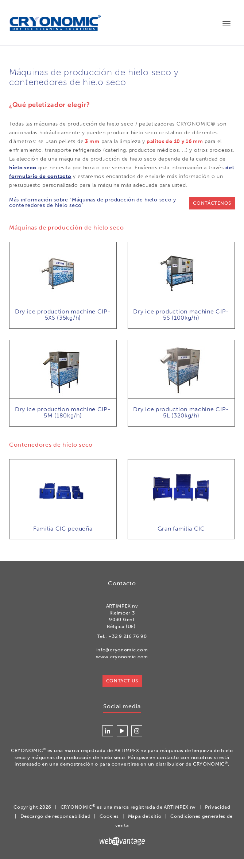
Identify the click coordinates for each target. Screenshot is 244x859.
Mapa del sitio (145, 816)
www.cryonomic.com (122, 657)
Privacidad (218, 807)
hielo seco (22, 168)
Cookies (109, 816)
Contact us (122, 680)
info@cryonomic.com (122, 650)
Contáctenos (212, 203)
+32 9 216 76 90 (127, 636)
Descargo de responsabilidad (55, 816)
